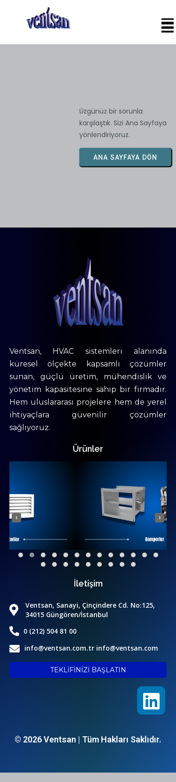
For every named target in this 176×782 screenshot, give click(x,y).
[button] (20, 555)
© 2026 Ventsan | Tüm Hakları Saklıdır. (88, 739)
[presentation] (16, 517)
